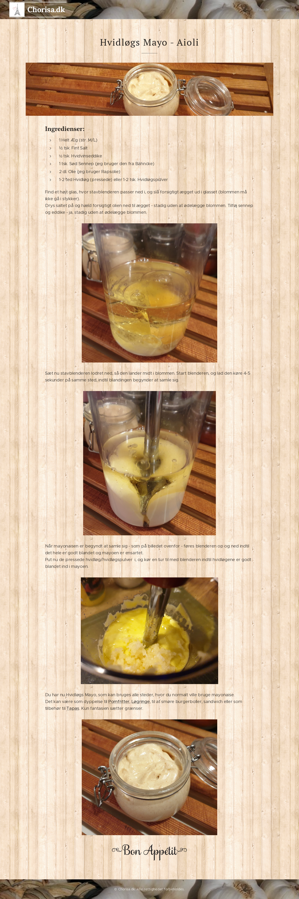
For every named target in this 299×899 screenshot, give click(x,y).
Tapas (72, 708)
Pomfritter (118, 701)
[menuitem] (264, 9)
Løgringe (141, 701)
